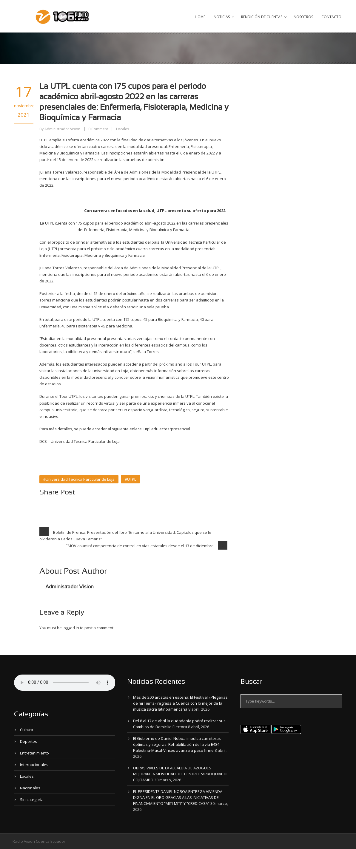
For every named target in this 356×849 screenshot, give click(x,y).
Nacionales (30, 788)
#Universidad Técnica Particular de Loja (79, 479)
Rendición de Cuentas (261, 16)
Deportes (28, 741)
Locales (122, 129)
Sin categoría (32, 799)
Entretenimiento (34, 753)
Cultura (26, 729)
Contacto (331, 16)
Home (200, 16)
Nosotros (303, 16)
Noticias (222, 16)
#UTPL (130, 479)
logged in (71, 627)
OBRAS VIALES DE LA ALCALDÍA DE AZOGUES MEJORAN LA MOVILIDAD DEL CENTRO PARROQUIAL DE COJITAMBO (181, 773)
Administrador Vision (62, 129)
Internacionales (34, 764)
